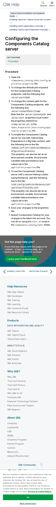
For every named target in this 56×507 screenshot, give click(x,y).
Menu (52, 5)
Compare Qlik (14, 397)
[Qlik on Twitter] (41, 464)
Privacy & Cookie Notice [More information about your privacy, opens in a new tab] (39, 491)
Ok (28, 497)
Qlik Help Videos (15, 292)
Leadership (13, 427)
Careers (11, 448)
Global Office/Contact (18, 456)
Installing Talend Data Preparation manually (29, 29)
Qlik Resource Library (18, 312)
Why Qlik (11, 377)
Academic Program (17, 439)
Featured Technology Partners (22, 401)
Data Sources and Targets (20, 405)
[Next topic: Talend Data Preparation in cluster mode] (41, 272)
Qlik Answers (14, 355)
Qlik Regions (13, 409)
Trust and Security (16, 381)
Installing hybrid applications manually (26, 26)
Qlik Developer (14, 296)
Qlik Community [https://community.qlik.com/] (27, 464)
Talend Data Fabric (16, 339)
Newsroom (12, 452)
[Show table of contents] (6, 13)
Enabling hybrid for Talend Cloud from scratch (30, 19)
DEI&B (10, 435)
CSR (9, 431)
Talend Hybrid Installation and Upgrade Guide (27, 14)
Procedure (13, 61)
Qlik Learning (13, 304)
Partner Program (15, 443)
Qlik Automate (14, 363)
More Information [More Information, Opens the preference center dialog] (28, 503)
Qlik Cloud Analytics (17, 351)
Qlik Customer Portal (17, 308)
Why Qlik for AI (14, 393)
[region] (28, 488)
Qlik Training (13, 300)
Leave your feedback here (22, 259)
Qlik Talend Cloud (16, 335)
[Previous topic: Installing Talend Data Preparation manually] (14, 272)
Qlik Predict (13, 359)
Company (12, 423)
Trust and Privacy (16, 385)
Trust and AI (13, 389)
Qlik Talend (13, 331)
